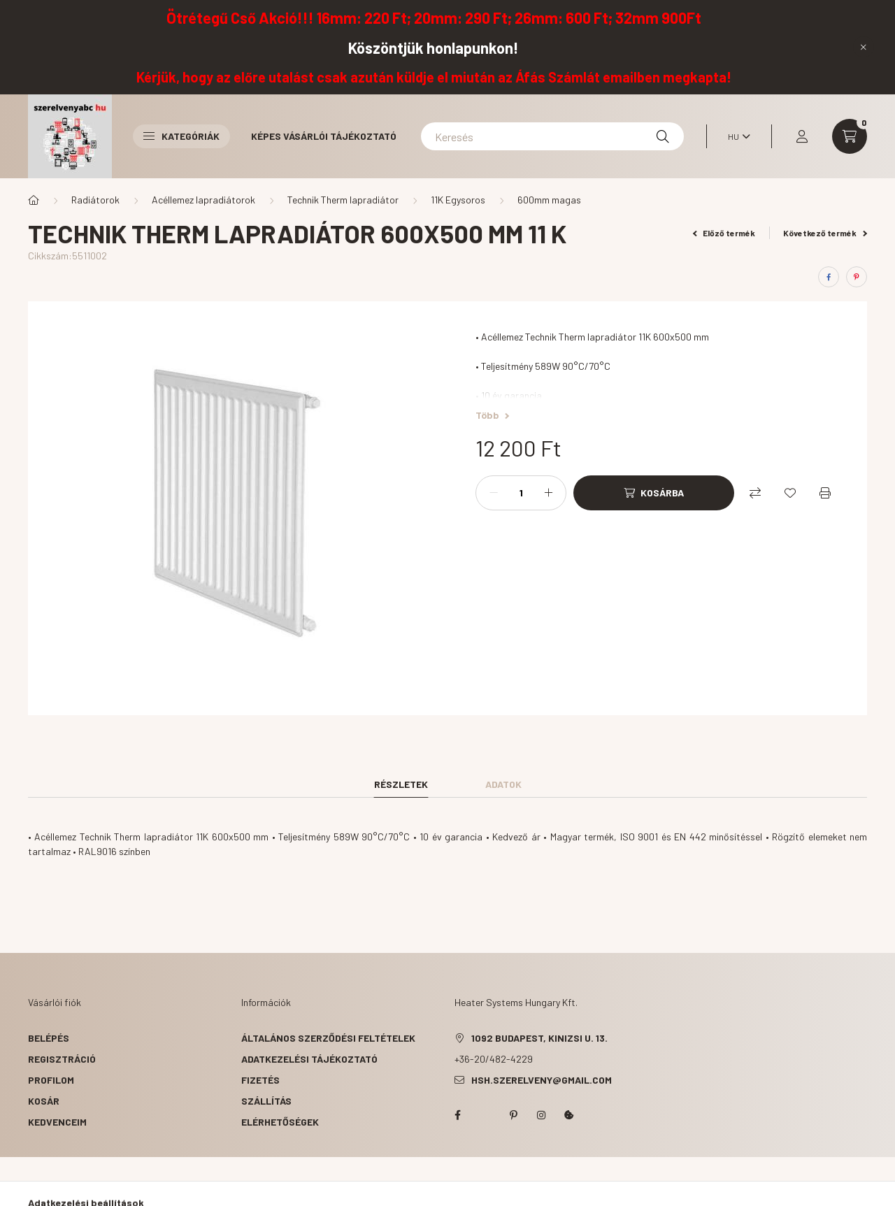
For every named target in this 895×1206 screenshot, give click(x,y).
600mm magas (549, 200)
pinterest (513, 1115)
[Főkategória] (33, 200)
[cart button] (849, 136)
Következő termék (825, 233)
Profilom (51, 1080)
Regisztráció (62, 1059)
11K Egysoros (458, 200)
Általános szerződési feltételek (328, 1038)
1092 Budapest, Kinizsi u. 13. (539, 1038)
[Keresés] (552, 136)
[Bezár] (863, 46)
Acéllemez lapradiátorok (203, 200)
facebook (457, 1115)
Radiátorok (95, 200)
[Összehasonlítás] (755, 493)
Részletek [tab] (401, 784)
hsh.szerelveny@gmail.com (541, 1080)
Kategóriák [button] (181, 136)
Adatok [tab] (503, 784)
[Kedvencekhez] (790, 493)
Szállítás (266, 1101)
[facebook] (828, 276)
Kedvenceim (57, 1122)
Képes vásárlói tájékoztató (323, 136)
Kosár (43, 1101)
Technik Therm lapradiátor (343, 200)
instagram (541, 1115)
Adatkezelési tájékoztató (309, 1059)
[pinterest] (856, 276)
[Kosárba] (653, 492)
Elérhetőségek (280, 1122)
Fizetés (260, 1080)
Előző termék (724, 233)
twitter (485, 1115)
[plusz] (548, 492)
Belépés (48, 1038)
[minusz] (493, 492)
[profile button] (802, 136)
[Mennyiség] (521, 493)
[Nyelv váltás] (735, 136)
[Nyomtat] (825, 493)
